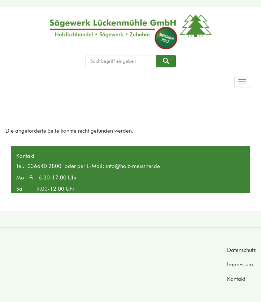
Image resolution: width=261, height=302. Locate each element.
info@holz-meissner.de (133, 166)
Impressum (240, 264)
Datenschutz (241, 250)
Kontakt (236, 279)
